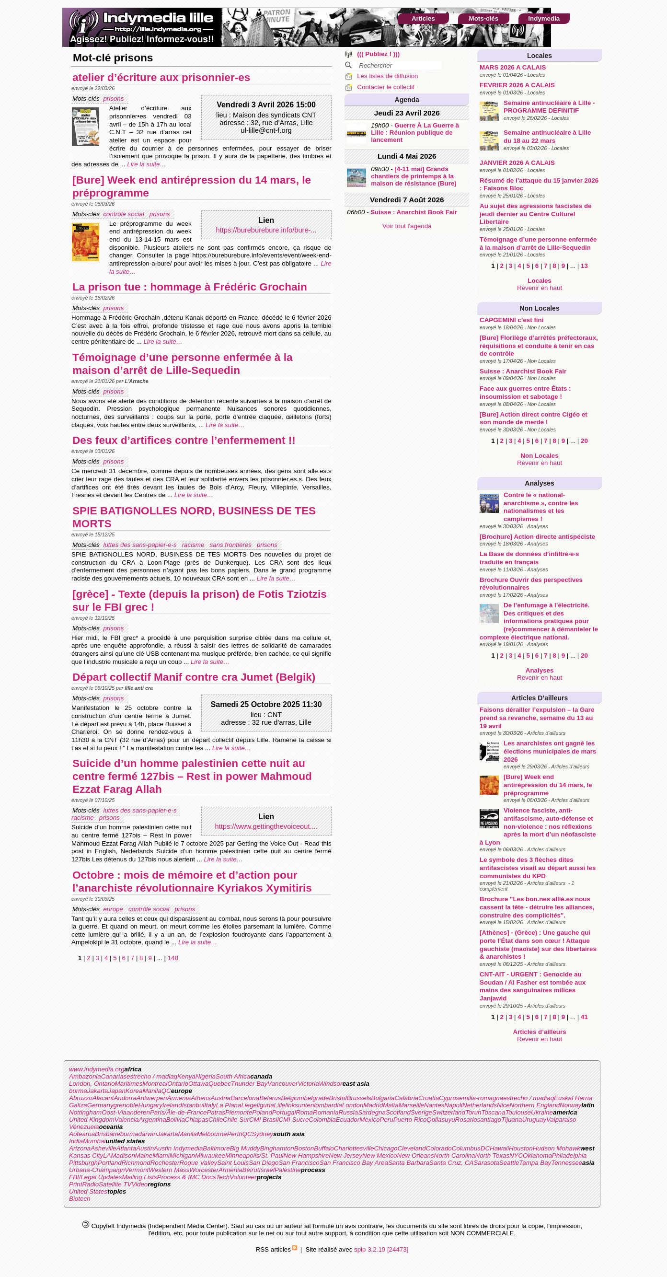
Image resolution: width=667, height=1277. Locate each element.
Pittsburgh (83, 1162)
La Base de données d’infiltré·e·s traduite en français (529, 558)
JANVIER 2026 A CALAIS (517, 162)
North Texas (492, 1155)
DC (485, 1148)
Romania (325, 1112)
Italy (210, 1105)
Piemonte (238, 1112)
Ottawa (198, 1083)
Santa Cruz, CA (451, 1162)
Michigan (182, 1155)
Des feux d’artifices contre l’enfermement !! (184, 440)
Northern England (535, 1105)
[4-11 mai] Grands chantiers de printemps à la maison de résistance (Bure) (414, 176)
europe (114, 909)
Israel (267, 1169)
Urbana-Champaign (97, 1169)
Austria (220, 1098)
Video (139, 1184)
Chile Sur (236, 1119)
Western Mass (169, 1169)
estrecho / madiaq (151, 1076)
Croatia (428, 1098)
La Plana (229, 1105)
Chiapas (196, 1119)
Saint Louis (233, 1162)
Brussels (358, 1098)
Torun (473, 1112)
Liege (249, 1105)
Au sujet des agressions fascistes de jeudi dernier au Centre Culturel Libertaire (535, 213)
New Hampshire (306, 1155)
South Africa (233, 1076)
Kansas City (86, 1155)
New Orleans (415, 1155)
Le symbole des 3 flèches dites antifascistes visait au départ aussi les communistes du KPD (538, 867)
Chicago (385, 1148)
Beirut (250, 1169)
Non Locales (539, 308)
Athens (201, 1098)
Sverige (421, 1112)
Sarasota (486, 1162)
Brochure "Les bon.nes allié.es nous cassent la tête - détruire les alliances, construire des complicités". (537, 906)
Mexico (369, 1119)
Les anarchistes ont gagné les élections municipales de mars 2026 (550, 751)
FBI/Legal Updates (95, 1177)
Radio (90, 1184)
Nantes (434, 1105)
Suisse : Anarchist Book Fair (523, 371)
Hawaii (499, 1148)
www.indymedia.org (97, 1069)
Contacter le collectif (385, 87)
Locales (539, 55)
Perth (234, 1134)
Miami (161, 1155)
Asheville (103, 1148)
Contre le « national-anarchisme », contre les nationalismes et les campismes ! (541, 506)
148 (173, 958)
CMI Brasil (263, 1119)
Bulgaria (383, 1098)
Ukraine (542, 1112)
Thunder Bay (249, 1083)
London (352, 1105)
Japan (117, 1090)
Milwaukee (210, 1155)
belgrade (316, 1098)
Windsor (331, 1083)
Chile (215, 1119)
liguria (265, 1105)
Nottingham (85, 1112)
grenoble (126, 1105)
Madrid (373, 1105)
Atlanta (126, 1148)
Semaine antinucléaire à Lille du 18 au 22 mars (547, 136)
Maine (143, 1155)
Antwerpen (152, 1098)
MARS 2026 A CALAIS (513, 67)
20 (584, 440)
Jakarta (97, 1090)
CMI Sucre (293, 1119)
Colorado (439, 1148)
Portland (110, 1162)
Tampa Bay (535, 1162)
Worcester (203, 1169)
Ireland (172, 1105)
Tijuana (511, 1119)
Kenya (186, 1076)
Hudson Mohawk (556, 1148)
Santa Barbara (408, 1162)
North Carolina (454, 1155)
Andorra (125, 1098)
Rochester (165, 1162)
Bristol (337, 1098)
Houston (521, 1148)
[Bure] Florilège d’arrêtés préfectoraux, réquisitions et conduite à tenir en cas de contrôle (539, 345)
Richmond (136, 1162)
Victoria (308, 1083)
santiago (489, 1119)
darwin (147, 1134)
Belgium (292, 1098)
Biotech (79, 1198)
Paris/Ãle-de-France (178, 1112)
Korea (134, 1090)
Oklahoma (537, 1155)
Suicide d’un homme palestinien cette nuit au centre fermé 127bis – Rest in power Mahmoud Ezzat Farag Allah (192, 776)
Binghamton (277, 1148)
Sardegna (372, 1112)
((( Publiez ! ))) (378, 54)
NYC (516, 1155)
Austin (145, 1148)
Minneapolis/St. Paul (254, 1155)
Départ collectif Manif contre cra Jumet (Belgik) (193, 677)
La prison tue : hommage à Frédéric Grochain (189, 286)
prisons (114, 98)
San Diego (263, 1162)
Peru (386, 1119)
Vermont (137, 1169)
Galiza (78, 1105)
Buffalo (324, 1148)
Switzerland (448, 1112)
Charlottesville (354, 1148)
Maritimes (129, 1083)
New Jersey (345, 1155)
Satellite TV (115, 1184)
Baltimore (216, 1148)
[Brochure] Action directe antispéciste (537, 536)
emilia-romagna (481, 1098)
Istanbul (193, 1105)
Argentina (152, 1119)
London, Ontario (92, 1083)
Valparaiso (561, 1119)
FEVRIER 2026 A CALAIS (517, 85)
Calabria (406, 1098)
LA (107, 1155)
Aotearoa (82, 1134)
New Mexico (379, 1155)
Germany (100, 1105)
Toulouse (518, 1112)
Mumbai (94, 1141)
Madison (123, 1155)
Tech (223, 1177)
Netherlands (479, 1105)
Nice (503, 1105)
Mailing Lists (139, 1177)
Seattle (509, 1162)
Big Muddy (245, 1148)
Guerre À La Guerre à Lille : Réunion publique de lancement (415, 132)
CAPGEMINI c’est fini (511, 320)
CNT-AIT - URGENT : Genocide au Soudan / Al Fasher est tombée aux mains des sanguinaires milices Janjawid (533, 986)
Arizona (80, 1148)
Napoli (453, 1105)
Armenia (179, 1098)
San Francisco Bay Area (354, 1162)
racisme (194, 544)
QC (166, 1090)
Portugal (284, 1112)
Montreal (154, 1083)
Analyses (539, 483)
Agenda (407, 100)
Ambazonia (85, 1076)
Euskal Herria (573, 1098)
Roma (304, 1112)
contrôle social (124, 214)
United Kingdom (92, 1119)
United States (88, 1191)
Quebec (219, 1083)
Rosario (466, 1119)
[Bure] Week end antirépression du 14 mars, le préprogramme (548, 784)
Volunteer (243, 1177)
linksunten (299, 1105)
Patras (216, 1112)
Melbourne (212, 1134)
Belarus (270, 1098)
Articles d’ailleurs (539, 698)
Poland (262, 1112)
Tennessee (566, 1162)
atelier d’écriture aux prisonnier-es (161, 77)
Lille (280, 1105)
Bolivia (175, 1119)
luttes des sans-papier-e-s (140, 544)
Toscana (494, 1112)
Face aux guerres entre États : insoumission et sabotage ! (525, 392)
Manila (151, 1090)
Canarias (113, 1076)
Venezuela (84, 1126)
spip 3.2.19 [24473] (381, 1249)
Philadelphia (569, 1155)
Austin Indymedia (178, 1148)
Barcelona (244, 1098)
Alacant (103, 1098)
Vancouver (282, 1083)
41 (584, 1017)
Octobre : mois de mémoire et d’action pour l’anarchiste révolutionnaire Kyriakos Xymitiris (192, 881)
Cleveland (411, 1148)
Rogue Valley (198, 1162)
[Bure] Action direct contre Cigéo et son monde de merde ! (533, 418)
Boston (304, 1148)
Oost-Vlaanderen (126, 1112)
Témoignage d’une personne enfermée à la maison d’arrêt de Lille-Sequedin (538, 243)
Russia (348, 1112)
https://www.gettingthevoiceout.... (266, 826)
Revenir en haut (539, 287)
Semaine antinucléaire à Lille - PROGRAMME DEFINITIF (549, 107)
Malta (391, 1105)
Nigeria (206, 1076)
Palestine (288, 1169)
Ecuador (348, 1119)
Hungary (150, 1105)
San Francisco (298, 1162)
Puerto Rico (410, 1119)
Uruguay (534, 1119)
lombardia (328, 1105)
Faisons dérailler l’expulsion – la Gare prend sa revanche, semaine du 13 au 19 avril (537, 717)
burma (78, 1090)
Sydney (262, 1134)
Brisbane (107, 1134)
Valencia (127, 1119)
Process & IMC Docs (186, 1177)
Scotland (398, 1112)
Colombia (322, 1119)
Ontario (177, 1083)
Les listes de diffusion (387, 76)
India (76, 1141)
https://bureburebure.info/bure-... (266, 230)
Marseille (411, 1105)
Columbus (466, 1148)
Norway (570, 1105)
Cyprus (449, 1098)
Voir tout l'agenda (407, 226)
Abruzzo (80, 1098)
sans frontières (231, 544)
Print (75, 1184)
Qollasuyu (440, 1119)
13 (584, 265)
